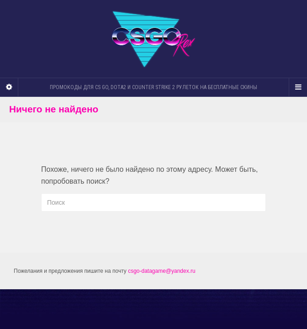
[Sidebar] (9, 87)
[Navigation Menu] (298, 87)
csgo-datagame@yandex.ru (162, 271)
